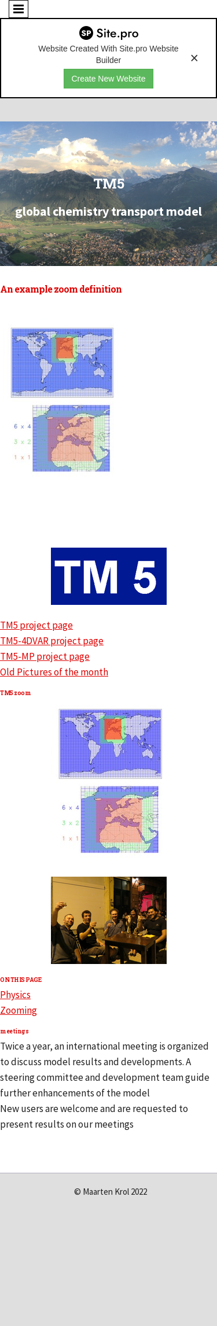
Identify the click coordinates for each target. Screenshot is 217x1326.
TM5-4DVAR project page (52, 640)
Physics (15, 994)
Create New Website (108, 78)
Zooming (18, 1010)
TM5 (108, 183)
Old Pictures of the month (54, 672)
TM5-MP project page (45, 656)
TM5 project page (36, 625)
